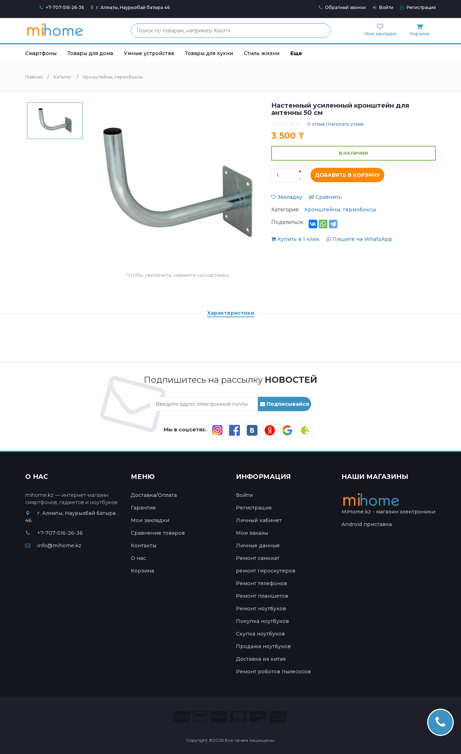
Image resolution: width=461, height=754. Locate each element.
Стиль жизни (261, 53)
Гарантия (143, 507)
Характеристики (230, 313)
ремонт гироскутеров (265, 570)
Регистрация (418, 7)
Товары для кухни (209, 53)
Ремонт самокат (257, 558)
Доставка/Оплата (154, 495)
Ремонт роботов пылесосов (273, 671)
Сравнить (325, 197)
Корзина (142, 570)
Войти (383, 7)
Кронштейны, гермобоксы (340, 209)
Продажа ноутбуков (263, 646)
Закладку (286, 197)
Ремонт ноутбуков (261, 608)
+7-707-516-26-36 (65, 7)
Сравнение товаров (158, 533)
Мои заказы (252, 533)
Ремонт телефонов (261, 583)
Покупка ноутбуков (262, 621)
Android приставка (366, 524)
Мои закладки (150, 520)
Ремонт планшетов (262, 596)
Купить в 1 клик (296, 239)
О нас (138, 558)
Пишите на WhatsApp (359, 239)
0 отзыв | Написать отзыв (335, 124)
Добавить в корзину (345, 175)
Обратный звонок (342, 7)
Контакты (143, 545)
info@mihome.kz (53, 545)
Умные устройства (149, 53)
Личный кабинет (259, 520)
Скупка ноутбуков (260, 633)
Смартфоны (41, 53)
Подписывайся (284, 404)
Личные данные (258, 545)
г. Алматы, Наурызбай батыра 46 (130, 7)
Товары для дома (90, 53)
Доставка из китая (261, 659)
